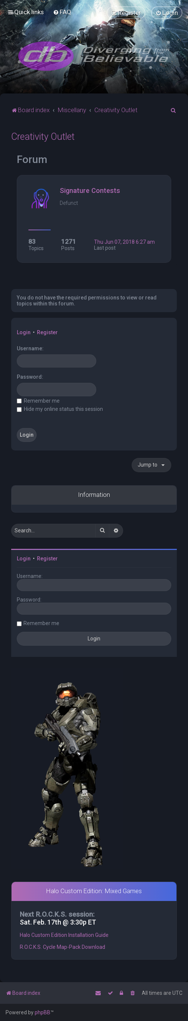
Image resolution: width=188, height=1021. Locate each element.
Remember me (38, 401)
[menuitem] (62, 12)
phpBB (42, 1012)
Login (24, 332)
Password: (30, 377)
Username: (30, 348)
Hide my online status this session (60, 409)
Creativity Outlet (43, 136)
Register (47, 332)
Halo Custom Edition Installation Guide (64, 935)
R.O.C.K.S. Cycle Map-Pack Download (62, 947)
